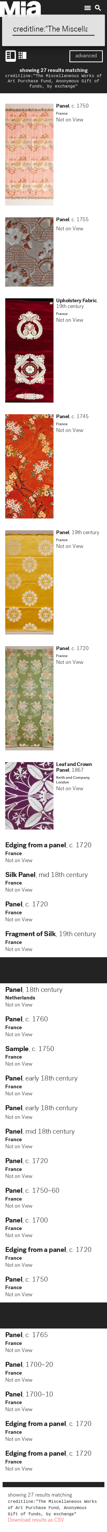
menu (87, 8)
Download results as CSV (36, 1523)
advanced (86, 56)
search (98, 8)
